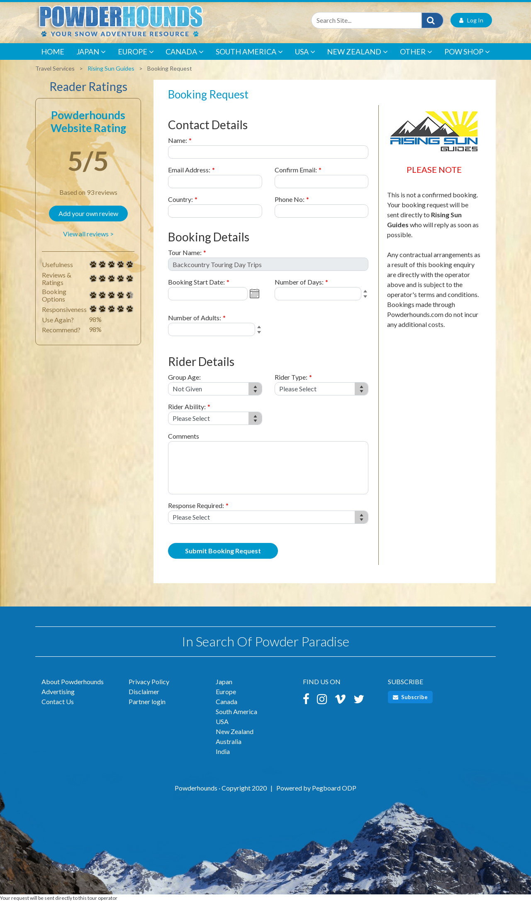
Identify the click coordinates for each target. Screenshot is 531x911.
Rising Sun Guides (111, 77)
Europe (136, 61)
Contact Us (57, 711)
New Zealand (357, 61)
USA (305, 61)
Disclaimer (144, 701)
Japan (91, 61)
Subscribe (410, 706)
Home (52, 60)
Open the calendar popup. (255, 303)
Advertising (58, 701)
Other (416, 61)
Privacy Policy (149, 691)
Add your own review (88, 222)
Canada (185, 61)
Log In (471, 29)
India (223, 760)
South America (249, 61)
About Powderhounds (72, 691)
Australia (228, 750)
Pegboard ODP (334, 797)
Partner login (147, 711)
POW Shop (467, 61)
